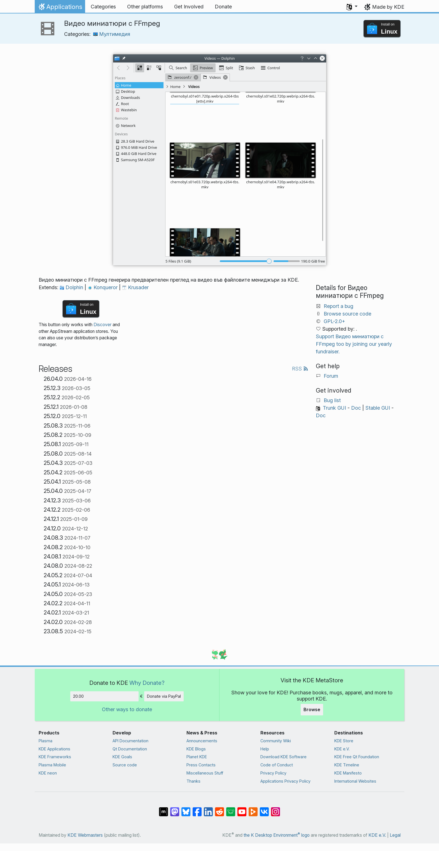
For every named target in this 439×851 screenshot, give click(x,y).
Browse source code (347, 314)
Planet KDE (196, 756)
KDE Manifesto (348, 773)
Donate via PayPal (164, 696)
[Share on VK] (264, 808)
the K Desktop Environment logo (277, 835)
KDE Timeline (346, 764)
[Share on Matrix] (163, 808)
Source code (125, 764)
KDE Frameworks (55, 756)
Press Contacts (201, 764)
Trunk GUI (334, 408)
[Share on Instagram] (275, 808)
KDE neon (48, 773)
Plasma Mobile (52, 764)
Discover (102, 324)
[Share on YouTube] (241, 808)
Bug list (332, 400)
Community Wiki (275, 740)
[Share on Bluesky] (185, 808)
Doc (356, 408)
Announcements (201, 740)
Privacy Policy (273, 773)
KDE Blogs (196, 748)
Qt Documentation (130, 748)
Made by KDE (388, 7)
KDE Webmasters (85, 835)
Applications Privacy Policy (285, 781)
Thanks (193, 781)
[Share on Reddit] (219, 808)
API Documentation (130, 740)
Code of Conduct (276, 764)
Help (264, 748)
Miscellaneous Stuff (204, 773)
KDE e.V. (342, 748)
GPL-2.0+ (334, 321)
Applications (59, 8)
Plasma (45, 740)
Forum (331, 376)
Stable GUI (377, 408)
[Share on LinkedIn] (208, 808)
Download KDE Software (283, 756)
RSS (300, 369)
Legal (395, 835)
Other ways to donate (127, 709)
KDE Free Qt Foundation (356, 756)
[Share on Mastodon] (174, 808)
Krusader (135, 287)
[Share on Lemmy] (230, 808)
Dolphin (72, 287)
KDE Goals (122, 756)
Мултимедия (111, 34)
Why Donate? (147, 682)
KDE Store (343, 740)
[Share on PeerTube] (253, 808)
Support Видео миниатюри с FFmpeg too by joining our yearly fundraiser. (354, 343)
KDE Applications (54, 748)
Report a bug (338, 306)
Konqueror (103, 287)
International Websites (355, 781)
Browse (311, 709)
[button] (352, 6)
